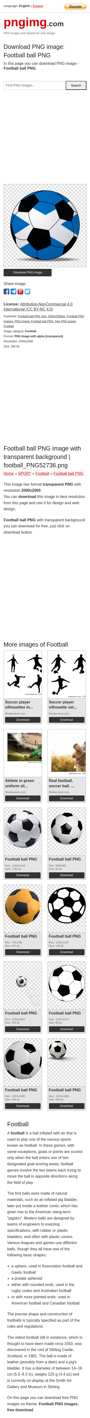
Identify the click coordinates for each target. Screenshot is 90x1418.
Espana (38, 6)
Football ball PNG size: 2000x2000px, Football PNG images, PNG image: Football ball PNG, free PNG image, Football (44, 321)
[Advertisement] (45, 139)
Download (22, 720)
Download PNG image (27, 272)
